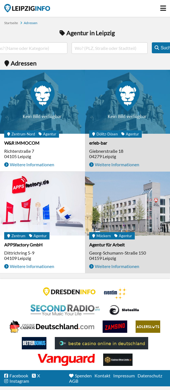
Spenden (83, 375)
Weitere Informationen (32, 164)
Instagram (19, 381)
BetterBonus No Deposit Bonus (34, 343)
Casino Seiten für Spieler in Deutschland (124, 310)
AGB (73, 381)
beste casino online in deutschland (101, 343)
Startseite (27, 8)
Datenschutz (150, 375)
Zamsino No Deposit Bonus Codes (115, 326)
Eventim (115, 293)
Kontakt (102, 375)
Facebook (19, 375)
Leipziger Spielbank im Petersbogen (52, 326)
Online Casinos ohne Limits (118, 360)
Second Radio (65, 310)
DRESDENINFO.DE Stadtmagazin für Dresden (69, 291)
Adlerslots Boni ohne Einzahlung (148, 326)
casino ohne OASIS (66, 360)
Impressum (124, 375)
